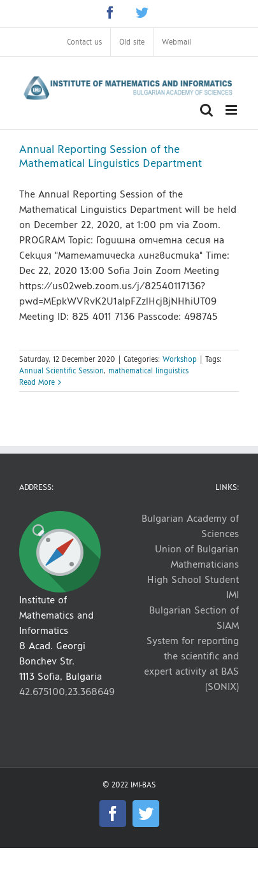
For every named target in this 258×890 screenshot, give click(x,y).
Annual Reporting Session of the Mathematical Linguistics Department (110, 156)
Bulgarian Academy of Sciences (190, 526)
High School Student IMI (193, 587)
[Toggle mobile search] (206, 110)
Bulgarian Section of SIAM (194, 617)
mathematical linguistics (148, 370)
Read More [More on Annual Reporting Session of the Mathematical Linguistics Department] (37, 382)
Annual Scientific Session (61, 370)
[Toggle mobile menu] (232, 110)
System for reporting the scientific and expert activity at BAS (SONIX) (191, 664)
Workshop (179, 359)
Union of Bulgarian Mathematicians (197, 556)
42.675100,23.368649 (67, 691)
